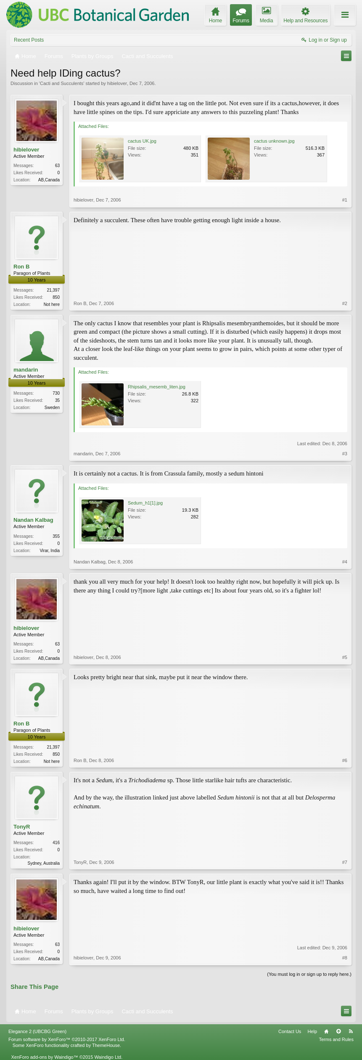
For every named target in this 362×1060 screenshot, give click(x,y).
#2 (344, 303)
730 (56, 393)
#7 (344, 862)
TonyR (21, 827)
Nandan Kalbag (33, 520)
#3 (344, 453)
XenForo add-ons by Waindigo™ (44, 1057)
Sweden (52, 407)
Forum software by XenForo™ (66, 1039)
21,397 (53, 290)
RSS (351, 1031)
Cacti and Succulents (61, 83)
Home (326, 1031)
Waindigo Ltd (107, 1057)
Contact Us (289, 1031)
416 (56, 842)
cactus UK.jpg (142, 140)
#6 (344, 760)
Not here (52, 304)
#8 (344, 957)
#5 (344, 657)
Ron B (21, 266)
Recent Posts (29, 40)
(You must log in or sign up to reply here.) (309, 974)
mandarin (25, 370)
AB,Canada (49, 180)
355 (56, 536)
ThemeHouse (106, 1045)
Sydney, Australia (43, 863)
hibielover (117, 83)
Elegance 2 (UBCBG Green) (37, 1031)
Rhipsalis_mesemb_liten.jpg (156, 386)
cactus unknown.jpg (274, 140)
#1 (344, 199)
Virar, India (50, 550)
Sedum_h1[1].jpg (145, 502)
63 (57, 165)
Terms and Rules (336, 1039)
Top (338, 1031)
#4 (344, 561)
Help (312, 1031)
